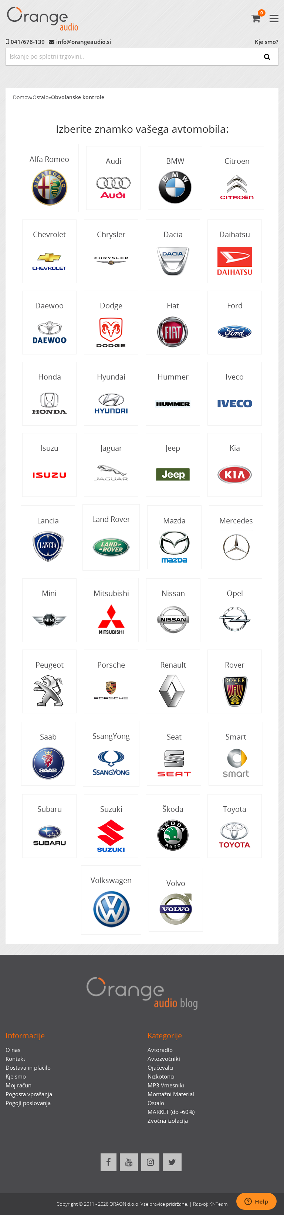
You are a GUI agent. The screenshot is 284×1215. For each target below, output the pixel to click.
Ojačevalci (160, 1067)
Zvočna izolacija (168, 1120)
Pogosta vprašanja (29, 1094)
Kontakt (15, 1058)
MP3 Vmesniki (166, 1085)
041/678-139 (28, 41)
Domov (21, 97)
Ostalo (40, 97)
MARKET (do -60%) (171, 1111)
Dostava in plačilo (28, 1067)
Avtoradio (160, 1049)
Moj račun (18, 1085)
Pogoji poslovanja (28, 1103)
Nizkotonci (161, 1076)
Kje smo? (266, 41)
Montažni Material (171, 1094)
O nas (13, 1049)
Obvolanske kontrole (77, 97)
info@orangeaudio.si (83, 41)
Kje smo (16, 1076)
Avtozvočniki (164, 1058)
